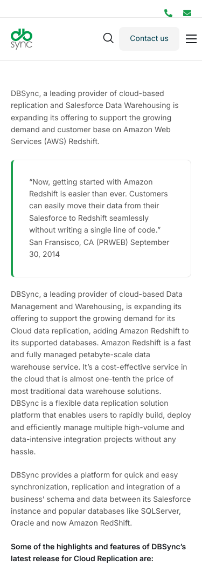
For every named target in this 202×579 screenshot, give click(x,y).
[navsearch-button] (108, 38)
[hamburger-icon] (191, 39)
